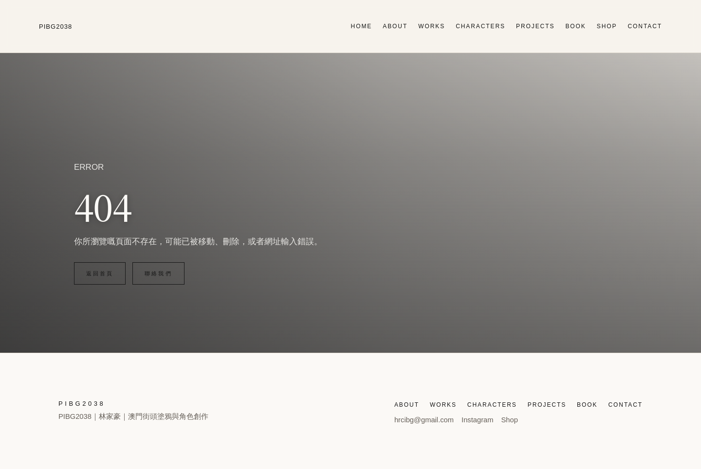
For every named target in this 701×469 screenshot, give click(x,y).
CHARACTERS (480, 26)
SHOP (607, 26)
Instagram (477, 420)
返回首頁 (99, 273)
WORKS (431, 26)
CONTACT (644, 26)
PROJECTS (535, 26)
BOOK (575, 26)
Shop (509, 420)
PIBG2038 (55, 26)
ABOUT (395, 26)
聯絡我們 (158, 273)
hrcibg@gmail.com (424, 420)
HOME (361, 26)
